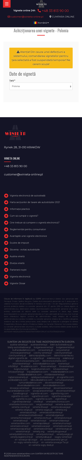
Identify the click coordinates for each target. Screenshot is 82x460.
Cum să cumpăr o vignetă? (24, 215)
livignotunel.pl (21, 369)
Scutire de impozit (19, 242)
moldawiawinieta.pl (54, 374)
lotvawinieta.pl (60, 369)
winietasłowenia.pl (43, 428)
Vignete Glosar (17, 283)
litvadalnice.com (29, 366)
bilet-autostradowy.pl (61, 344)
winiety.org (38, 431)
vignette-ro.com (24, 399)
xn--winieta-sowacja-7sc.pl (54, 442)
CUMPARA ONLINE (63, 16)
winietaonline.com (20, 423)
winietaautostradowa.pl (31, 415)
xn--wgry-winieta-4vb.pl (26, 442)
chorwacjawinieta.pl (20, 352)
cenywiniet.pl (63, 350)
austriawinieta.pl (39, 344)
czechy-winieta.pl (43, 352)
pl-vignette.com (65, 377)
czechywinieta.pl (63, 352)
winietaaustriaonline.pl (50, 412)
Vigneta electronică (20, 276)
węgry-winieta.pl (63, 437)
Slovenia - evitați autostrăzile (25, 249)
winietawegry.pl (64, 428)
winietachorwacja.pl (21, 418)
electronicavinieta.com (27, 361)
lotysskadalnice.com (37, 371)
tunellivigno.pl (20, 393)
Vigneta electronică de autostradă (27, 195)
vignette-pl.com (40, 396)
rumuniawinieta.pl (64, 380)
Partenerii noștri (18, 269)
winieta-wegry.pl (23, 409)
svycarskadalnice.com (18, 390)
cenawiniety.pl (45, 350)
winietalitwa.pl (20, 420)
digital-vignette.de (18, 358)
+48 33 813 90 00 (53, 11)
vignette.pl (61, 399)
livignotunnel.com (40, 369)
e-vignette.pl (37, 358)
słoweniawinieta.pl (65, 390)
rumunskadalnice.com (30, 382)
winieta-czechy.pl (21, 407)
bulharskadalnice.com (23, 350)
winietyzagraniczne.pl (21, 437)
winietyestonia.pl (45, 434)
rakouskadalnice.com (41, 380)
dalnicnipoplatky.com (40, 355)
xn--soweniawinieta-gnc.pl (53, 439)
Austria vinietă (17, 256)
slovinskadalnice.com (54, 385)
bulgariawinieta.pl (65, 347)
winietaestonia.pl (63, 418)
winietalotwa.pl (38, 420)
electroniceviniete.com (54, 361)
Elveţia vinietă (17, 263)
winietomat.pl (23, 431)
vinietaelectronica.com (58, 401)
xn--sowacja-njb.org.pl (26, 439)
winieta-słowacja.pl (60, 407)
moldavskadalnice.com (30, 374)
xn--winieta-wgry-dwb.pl (41, 445)
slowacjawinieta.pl (41, 388)
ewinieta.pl (63, 363)
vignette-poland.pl (61, 396)
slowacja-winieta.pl (19, 388)
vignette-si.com (44, 399)
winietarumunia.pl (62, 423)
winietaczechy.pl (42, 418)
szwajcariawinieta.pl (43, 390)
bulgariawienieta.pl (43, 347)
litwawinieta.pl (66, 366)
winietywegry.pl (65, 434)
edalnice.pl (68, 358)
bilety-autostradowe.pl (19, 347)
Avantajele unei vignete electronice (28, 236)
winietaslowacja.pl (40, 426)
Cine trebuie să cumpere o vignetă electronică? (35, 222)
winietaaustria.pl (28, 412)
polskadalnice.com (18, 380)
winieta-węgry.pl (43, 409)
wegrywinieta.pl (44, 404)
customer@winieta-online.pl (25, 16)
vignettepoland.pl (21, 401)
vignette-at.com (39, 393)
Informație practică (20, 209)
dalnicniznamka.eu (63, 355)
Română (41, 23)
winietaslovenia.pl (19, 426)
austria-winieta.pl (19, 344)
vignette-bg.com (60, 393)
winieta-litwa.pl (40, 407)
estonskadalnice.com (44, 363)
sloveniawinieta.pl (54, 382)
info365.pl (13, 366)
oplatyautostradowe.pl (42, 377)
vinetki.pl (38, 401)
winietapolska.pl (41, 423)
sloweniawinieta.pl (63, 388)
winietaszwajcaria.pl (20, 428)
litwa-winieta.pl (48, 366)
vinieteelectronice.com (21, 404)
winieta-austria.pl (64, 404)
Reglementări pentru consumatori (28, 229)
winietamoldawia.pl (59, 420)
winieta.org (61, 409)
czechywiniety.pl (17, 355)
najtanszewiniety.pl (18, 377)
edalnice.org (53, 358)
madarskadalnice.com (62, 371)
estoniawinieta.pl (21, 363)
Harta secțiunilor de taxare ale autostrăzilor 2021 (35, 202)
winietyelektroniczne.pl (21, 434)
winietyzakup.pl (44, 437)
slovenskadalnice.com (28, 385)
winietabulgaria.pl (55, 415)
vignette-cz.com (20, 396)
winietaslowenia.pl (62, 426)
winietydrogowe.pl (57, 431)
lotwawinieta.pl (16, 371)
